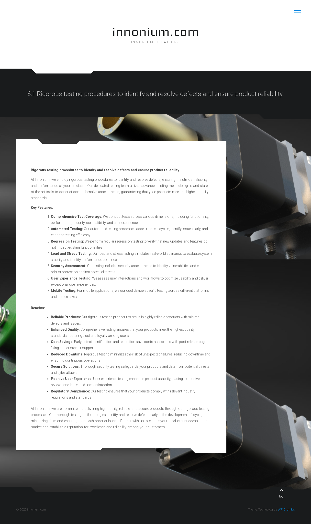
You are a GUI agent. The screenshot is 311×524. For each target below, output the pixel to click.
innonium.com (155, 31)
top (281, 493)
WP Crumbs (286, 509)
